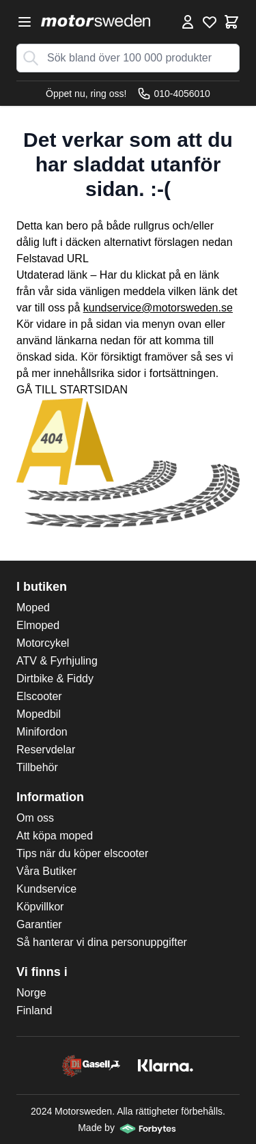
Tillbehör (37, 767)
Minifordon (42, 732)
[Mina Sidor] (188, 22)
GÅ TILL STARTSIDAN (72, 389)
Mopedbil (38, 714)
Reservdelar (45, 749)
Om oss (35, 818)
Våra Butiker (46, 871)
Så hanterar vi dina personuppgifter (101, 942)
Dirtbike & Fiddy (55, 678)
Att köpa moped (54, 835)
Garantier (39, 924)
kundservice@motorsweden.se (158, 307)
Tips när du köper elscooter (82, 853)
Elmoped (37, 625)
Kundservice (46, 889)
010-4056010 (173, 93)
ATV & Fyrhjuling (57, 661)
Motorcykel (42, 643)
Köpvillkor (39, 906)
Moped (33, 607)
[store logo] (95, 20)
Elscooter (39, 696)
